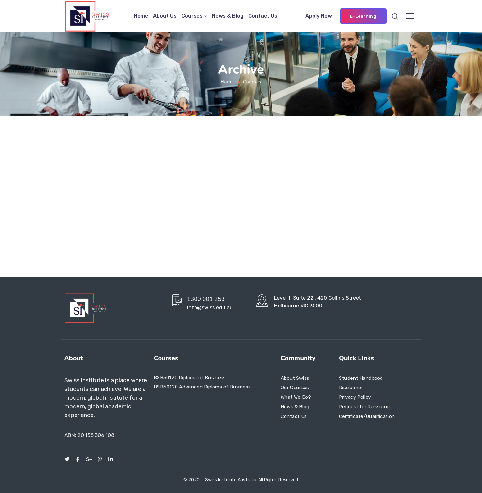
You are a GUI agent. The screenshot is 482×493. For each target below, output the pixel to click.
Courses (192, 16)
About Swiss (295, 378)
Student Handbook (360, 378)
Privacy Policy (355, 397)
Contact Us (262, 16)
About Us (165, 16)
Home (141, 16)
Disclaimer (351, 388)
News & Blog (227, 16)
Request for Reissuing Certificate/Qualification (367, 411)
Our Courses (295, 388)
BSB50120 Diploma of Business (189, 377)
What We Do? (296, 397)
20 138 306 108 (95, 435)
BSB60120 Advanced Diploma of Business (202, 387)
